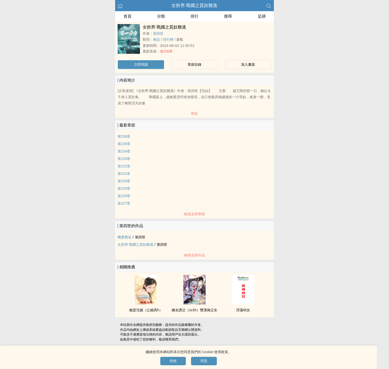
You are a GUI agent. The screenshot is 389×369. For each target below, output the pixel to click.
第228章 (124, 196)
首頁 (127, 16)
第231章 (124, 174)
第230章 (124, 181)
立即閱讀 (141, 64)
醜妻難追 (124, 237)
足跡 (262, 16)
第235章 (124, 144)
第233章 (124, 159)
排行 (194, 16)
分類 (161, 16)
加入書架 (248, 64)
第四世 (158, 33)
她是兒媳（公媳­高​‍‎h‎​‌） (145, 310)
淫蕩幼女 (243, 310)
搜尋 (228, 16)
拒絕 (173, 361)
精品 (156, 39)
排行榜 (168, 39)
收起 (194, 113)
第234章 (124, 151)
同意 (203, 361)
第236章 (166, 51)
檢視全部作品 (194, 255)
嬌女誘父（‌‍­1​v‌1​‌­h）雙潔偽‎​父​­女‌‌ (194, 310)
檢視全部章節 (194, 214)
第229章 (124, 188)
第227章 (124, 203)
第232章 (124, 166)
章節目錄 (194, 64)
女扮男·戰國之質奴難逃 (194, 5)
